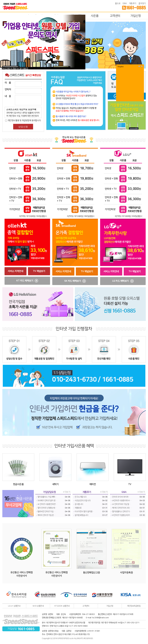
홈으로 (117, 3)
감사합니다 (79, 504)
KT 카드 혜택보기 (27, 280)
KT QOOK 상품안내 (62, 606)
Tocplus (120, 67)
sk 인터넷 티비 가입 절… (121, 504)
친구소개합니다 (81, 497)
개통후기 (132, 3)
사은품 (95, 15)
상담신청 (23, 126)
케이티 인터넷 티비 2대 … (122, 508)
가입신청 (135, 15)
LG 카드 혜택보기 (123, 281)
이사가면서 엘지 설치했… (84, 511)
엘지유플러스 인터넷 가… (121, 511)
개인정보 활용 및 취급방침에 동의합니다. (23, 120)
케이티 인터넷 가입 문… (46, 515)
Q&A (125, 3)
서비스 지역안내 (15, 271)
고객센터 (115, 15)
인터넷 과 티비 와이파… (121, 497)
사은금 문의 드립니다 (83, 501)
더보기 (67, 492)
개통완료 (78, 508)
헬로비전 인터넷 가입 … (46, 511)
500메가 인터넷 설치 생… (47, 501)
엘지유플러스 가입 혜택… (47, 497)
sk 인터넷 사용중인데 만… (47, 504)
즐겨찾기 (142, 3)
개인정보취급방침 (133, 606)
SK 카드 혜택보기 (75, 281)
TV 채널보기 (39, 271)
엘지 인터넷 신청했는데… (47, 508)
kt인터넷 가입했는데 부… (121, 515)
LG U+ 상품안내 (14, 606)
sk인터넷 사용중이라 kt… (122, 501)
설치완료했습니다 (81, 515)
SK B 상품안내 (38, 606)
